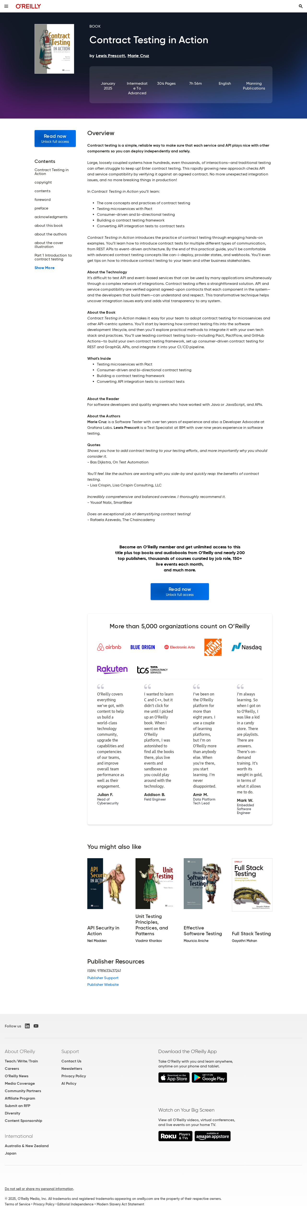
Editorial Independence (75, 1204)
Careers (12, 1068)
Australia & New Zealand (27, 1145)
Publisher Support (102, 978)
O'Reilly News (16, 1075)
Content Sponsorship (23, 1120)
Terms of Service (17, 1204)
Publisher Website (103, 984)
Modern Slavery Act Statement (120, 1204)
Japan (10, 1153)
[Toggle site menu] (6, 6)
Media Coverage (20, 1083)
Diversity (12, 1113)
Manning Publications (254, 85)
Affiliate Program (20, 1098)
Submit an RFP (17, 1105)
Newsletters (71, 1068)
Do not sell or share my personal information (39, 1189)
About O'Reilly (20, 1051)
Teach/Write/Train (21, 1061)
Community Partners (23, 1090)
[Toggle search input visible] (301, 6)
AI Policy (68, 1083)
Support (70, 1051)
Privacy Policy (73, 1075)
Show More (44, 268)
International (19, 1136)
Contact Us (71, 1061)
